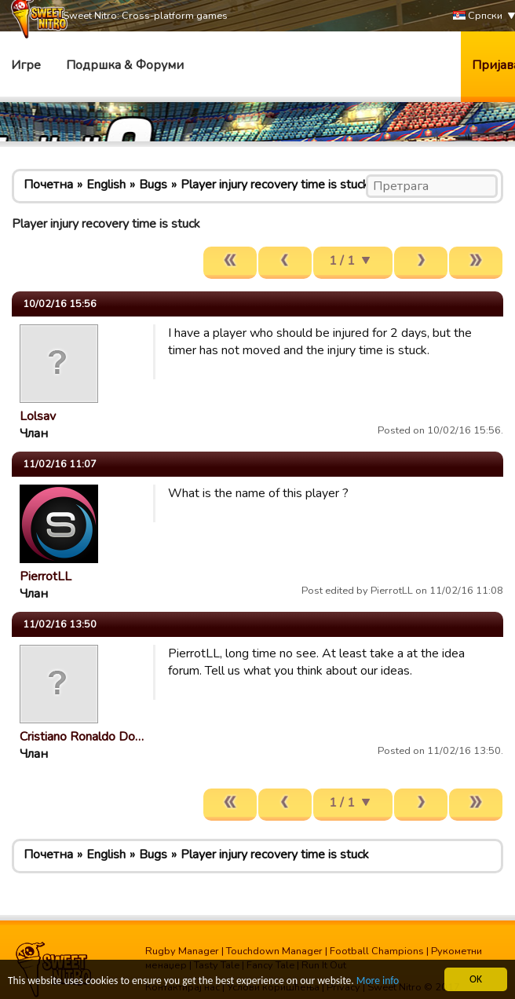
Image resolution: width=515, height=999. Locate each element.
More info (377, 982)
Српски (477, 16)
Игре (26, 65)
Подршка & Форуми (125, 65)
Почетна (48, 184)
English (106, 184)
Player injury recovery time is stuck (275, 184)
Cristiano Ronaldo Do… (82, 736)
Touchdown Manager (274, 951)
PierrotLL (45, 576)
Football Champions (377, 951)
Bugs (153, 184)
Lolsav (38, 416)
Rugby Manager (182, 951)
